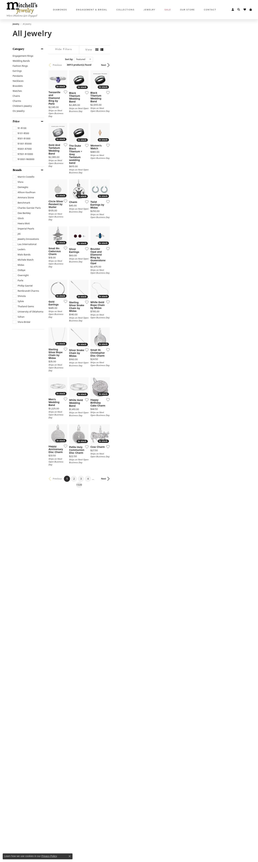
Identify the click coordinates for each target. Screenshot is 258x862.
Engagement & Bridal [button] (91, 9)
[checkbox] (19, 128)
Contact (210, 9)
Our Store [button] (187, 9)
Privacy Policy (49, 856)
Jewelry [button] (149, 9)
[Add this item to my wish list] (110, 137)
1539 (162, 732)
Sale (168, 9)
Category (18, 49)
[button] (233, 9)
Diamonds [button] (60, 9)
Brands (17, 170)
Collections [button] (125, 9)
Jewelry (16, 24)
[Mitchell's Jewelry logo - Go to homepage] (22, 9)
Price (16, 121)
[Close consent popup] (70, 856)
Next (239, 65)
